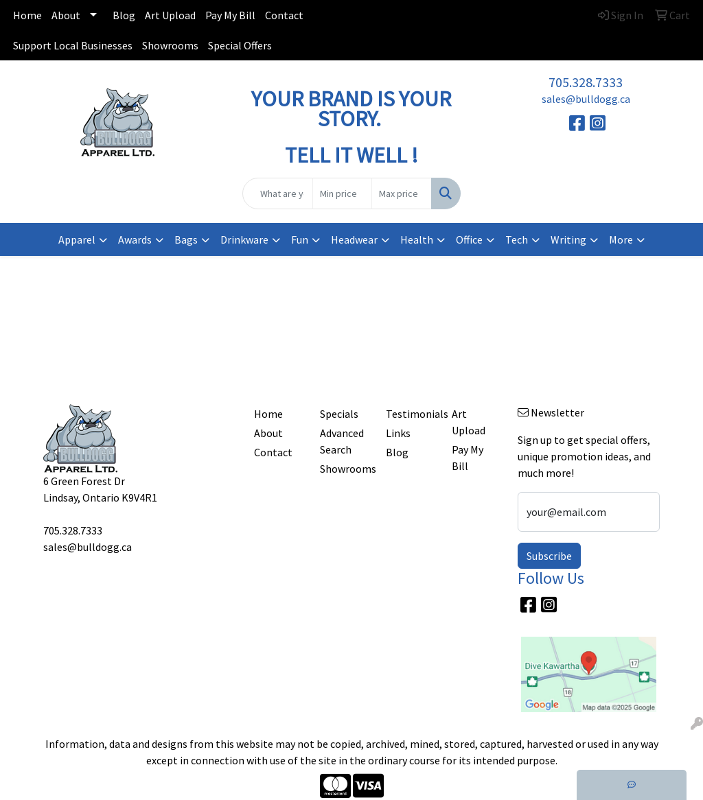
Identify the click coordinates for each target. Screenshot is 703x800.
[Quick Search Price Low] (342, 193)
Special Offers (240, 45)
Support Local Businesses (72, 45)
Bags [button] (186, 239)
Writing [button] (568, 239)
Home (27, 15)
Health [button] (416, 239)
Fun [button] (299, 239)
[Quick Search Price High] (401, 193)
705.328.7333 (586, 82)
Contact (284, 15)
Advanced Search (342, 441)
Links (398, 433)
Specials (339, 414)
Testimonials (410, 414)
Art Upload (170, 15)
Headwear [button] (354, 239)
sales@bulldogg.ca (586, 99)
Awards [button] (135, 239)
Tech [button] (516, 239)
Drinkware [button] (244, 239)
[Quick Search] (277, 193)
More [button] (621, 239)
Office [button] (469, 239)
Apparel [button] (76, 239)
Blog (124, 15)
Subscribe (549, 556)
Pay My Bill (230, 15)
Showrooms (170, 45)
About (65, 15)
